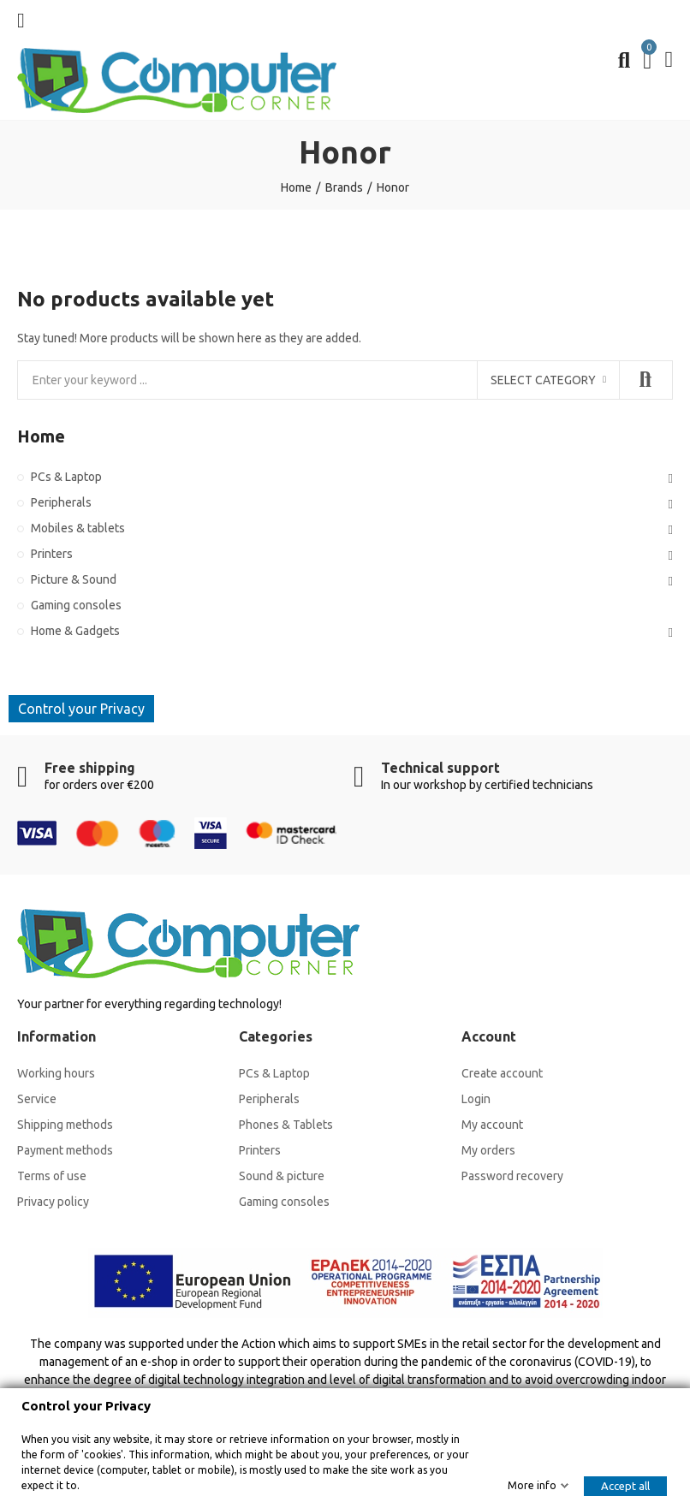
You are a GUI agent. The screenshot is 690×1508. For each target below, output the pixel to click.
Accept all (625, 1486)
